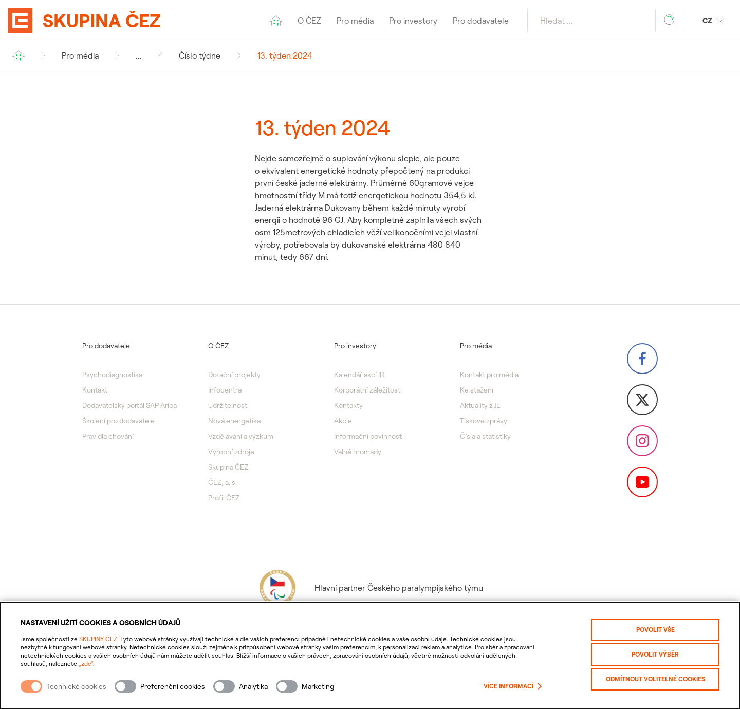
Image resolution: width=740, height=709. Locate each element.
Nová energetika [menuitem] (234, 420)
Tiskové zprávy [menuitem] (483, 420)
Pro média (80, 55)
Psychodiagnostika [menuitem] (112, 374)
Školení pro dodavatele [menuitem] (118, 420)
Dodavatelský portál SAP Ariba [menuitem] (129, 405)
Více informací (513, 686)
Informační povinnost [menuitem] (368, 436)
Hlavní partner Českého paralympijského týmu (370, 587)
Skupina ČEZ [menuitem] (228, 467)
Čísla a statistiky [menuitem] (485, 436)
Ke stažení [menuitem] (476, 390)
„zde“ (86, 663)
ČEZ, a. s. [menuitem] (222, 482)
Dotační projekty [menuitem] (234, 374)
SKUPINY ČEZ (98, 639)
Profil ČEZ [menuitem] (223, 497)
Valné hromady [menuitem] (357, 451)
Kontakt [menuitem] (94, 390)
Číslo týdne (199, 55)
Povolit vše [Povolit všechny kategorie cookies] (655, 629)
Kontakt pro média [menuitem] (489, 374)
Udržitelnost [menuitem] (227, 405)
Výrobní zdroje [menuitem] (231, 451)
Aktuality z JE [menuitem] (480, 405)
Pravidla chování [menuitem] (108, 436)
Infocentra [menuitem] (225, 390)
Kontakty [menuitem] (348, 405)
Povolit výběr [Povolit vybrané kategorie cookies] (655, 654)
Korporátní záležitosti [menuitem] (368, 390)
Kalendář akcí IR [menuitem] (359, 374)
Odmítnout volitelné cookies (655, 679)
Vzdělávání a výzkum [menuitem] (240, 436)
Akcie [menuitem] (343, 420)
